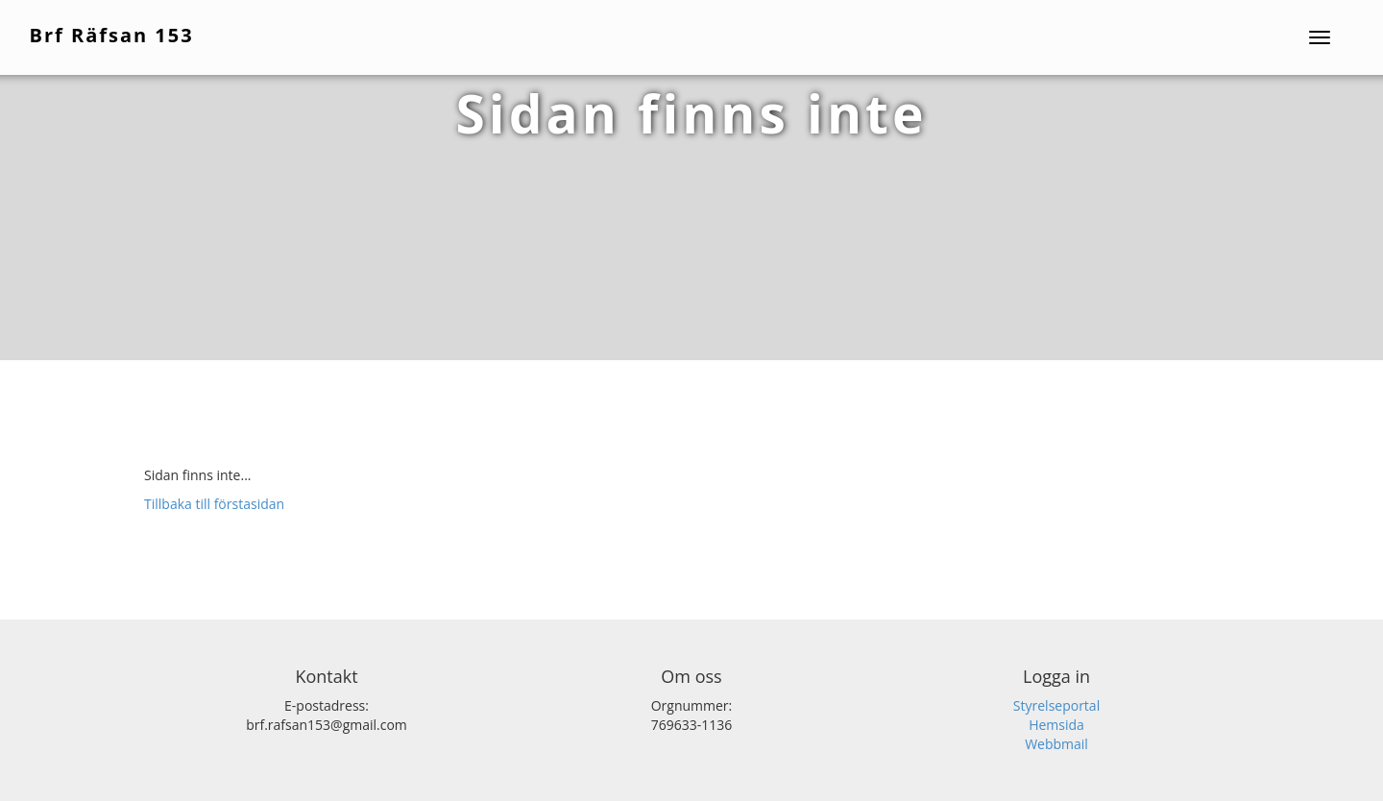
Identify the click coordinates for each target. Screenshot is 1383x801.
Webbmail (1056, 744)
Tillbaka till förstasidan (214, 504)
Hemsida (1056, 725)
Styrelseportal (1056, 705)
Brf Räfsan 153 (113, 34)
